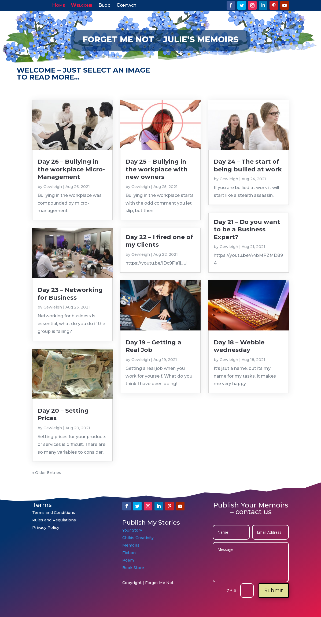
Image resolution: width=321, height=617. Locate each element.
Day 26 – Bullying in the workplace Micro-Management (71, 169)
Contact (126, 4)
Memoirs (130, 545)
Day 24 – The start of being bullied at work (248, 165)
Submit (273, 590)
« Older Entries (46, 472)
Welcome (82, 4)
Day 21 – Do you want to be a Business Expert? (247, 229)
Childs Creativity (138, 537)
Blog (104, 4)
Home (58, 4)
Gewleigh (52, 186)
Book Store (133, 567)
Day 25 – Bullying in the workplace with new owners (157, 169)
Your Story (132, 530)
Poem (128, 560)
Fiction (129, 552)
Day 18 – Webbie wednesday (239, 346)
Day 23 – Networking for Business (70, 293)
